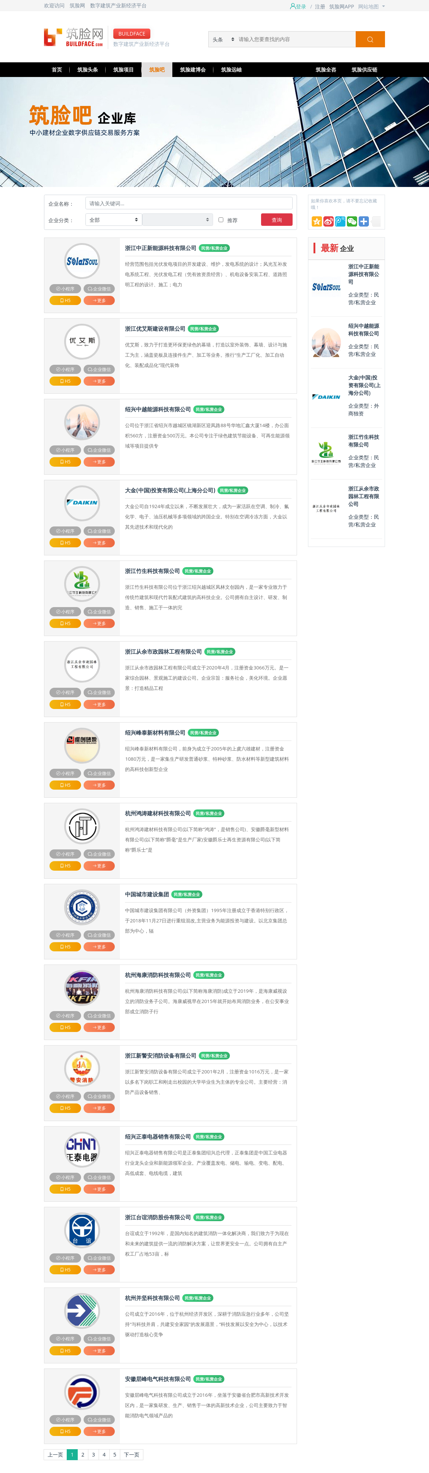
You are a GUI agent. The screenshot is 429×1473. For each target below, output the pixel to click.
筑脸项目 (123, 69)
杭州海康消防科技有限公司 (158, 975)
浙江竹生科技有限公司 (152, 571)
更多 (99, 300)
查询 (277, 219)
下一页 (131, 1454)
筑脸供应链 (364, 69)
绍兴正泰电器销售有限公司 (158, 1136)
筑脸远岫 (231, 69)
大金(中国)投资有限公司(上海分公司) (170, 490)
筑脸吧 (157, 69)
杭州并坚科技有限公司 (152, 1298)
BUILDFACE (131, 33)
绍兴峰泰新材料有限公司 (155, 732)
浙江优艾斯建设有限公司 (155, 329)
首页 (57, 69)
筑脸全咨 (326, 69)
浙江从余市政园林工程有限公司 (163, 651)
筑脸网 (77, 5)
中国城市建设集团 (147, 894)
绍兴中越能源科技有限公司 (158, 409)
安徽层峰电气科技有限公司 (158, 1379)
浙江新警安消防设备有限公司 (161, 1055)
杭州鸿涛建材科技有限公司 (158, 813)
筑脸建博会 (193, 69)
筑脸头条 (87, 69)
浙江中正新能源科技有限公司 (161, 248)
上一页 (55, 1454)
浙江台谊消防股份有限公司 (158, 1217)
